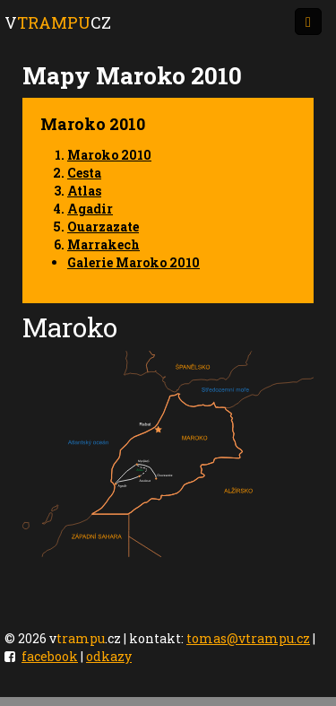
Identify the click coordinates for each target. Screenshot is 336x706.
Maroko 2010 (109, 154)
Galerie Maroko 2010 (133, 262)
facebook (50, 656)
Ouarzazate (103, 226)
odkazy (109, 656)
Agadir (90, 208)
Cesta (84, 172)
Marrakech (103, 244)
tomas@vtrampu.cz (248, 638)
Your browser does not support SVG (168, 454)
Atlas (84, 190)
